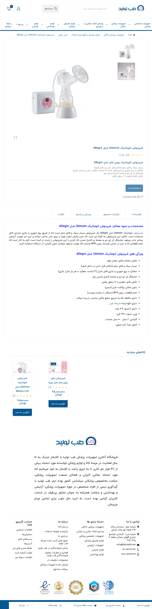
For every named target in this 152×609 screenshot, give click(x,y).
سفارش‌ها (27, 534)
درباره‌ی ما (63, 536)
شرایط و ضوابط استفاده (56, 531)
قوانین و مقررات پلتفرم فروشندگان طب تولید (56, 554)
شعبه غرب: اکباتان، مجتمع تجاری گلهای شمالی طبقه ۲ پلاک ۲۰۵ (122, 537)
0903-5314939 (128, 554)
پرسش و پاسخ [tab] (83, 214)
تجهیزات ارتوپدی (95, 545)
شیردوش (138, 233)
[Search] (51, 8)
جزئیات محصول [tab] (111, 214)
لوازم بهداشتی (97, 554)
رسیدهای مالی (25, 539)
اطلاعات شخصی (24, 529)
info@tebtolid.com (126, 544)
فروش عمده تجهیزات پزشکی (54, 564)
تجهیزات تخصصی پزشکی (91, 536)
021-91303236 (129, 549)
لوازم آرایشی (98, 549)
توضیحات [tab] (136, 214)
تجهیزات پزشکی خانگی (93, 527)
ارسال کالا (63, 527)
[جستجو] (84, 9)
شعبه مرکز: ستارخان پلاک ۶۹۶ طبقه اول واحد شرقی (123, 528)
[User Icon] (18, 9)
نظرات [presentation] (61, 214)
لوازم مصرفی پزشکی (94, 540)
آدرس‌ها (28, 543)
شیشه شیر (115, 303)
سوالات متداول (60, 569)
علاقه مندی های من (22, 548)
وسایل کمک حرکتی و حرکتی (90, 531)
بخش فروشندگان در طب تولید (53, 548)
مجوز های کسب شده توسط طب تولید (54, 542)
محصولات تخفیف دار (57, 560)
